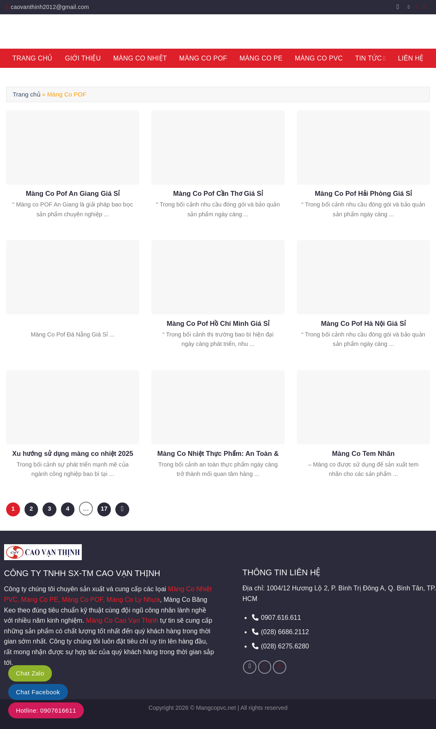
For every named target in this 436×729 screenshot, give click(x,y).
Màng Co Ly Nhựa (133, 599)
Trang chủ (26, 94)
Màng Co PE (260, 58)
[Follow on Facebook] (410, 7)
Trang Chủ (32, 58)
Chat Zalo (30, 673)
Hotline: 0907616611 (46, 710)
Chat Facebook (38, 692)
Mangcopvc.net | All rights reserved (242, 707)
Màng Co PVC (319, 58)
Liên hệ (411, 58)
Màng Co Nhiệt (140, 58)
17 (104, 508)
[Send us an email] (418, 7)
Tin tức (370, 58)
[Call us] (425, 7)
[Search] (400, 7)
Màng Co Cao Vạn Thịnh (122, 620)
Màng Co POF (203, 58)
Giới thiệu (83, 58)
